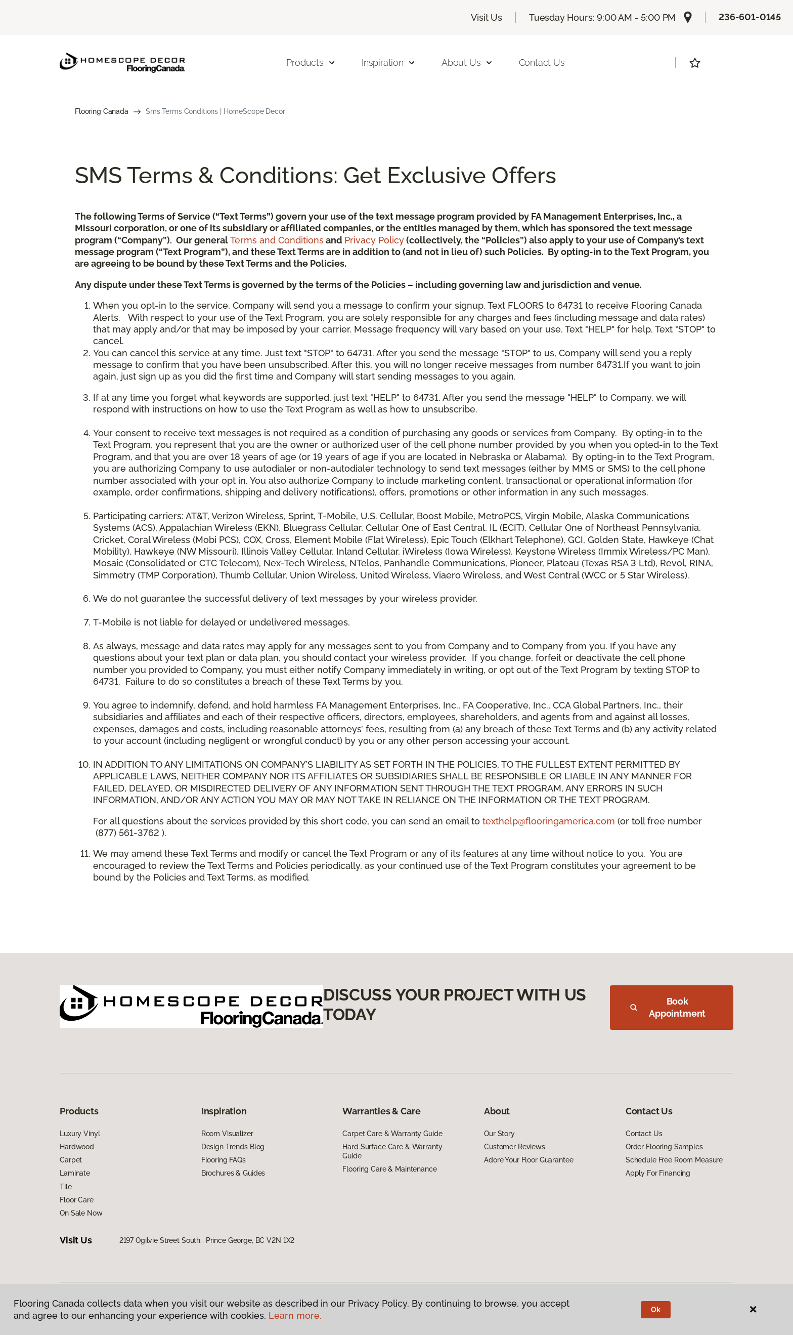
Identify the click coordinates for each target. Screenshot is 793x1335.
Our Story (499, 1134)
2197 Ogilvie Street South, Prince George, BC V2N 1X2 (207, 1240)
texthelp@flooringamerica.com (548, 821)
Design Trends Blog (233, 1147)
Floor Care (77, 1200)
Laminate (75, 1173)
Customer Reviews (514, 1147)
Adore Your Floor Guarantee (528, 1160)
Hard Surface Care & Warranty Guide (392, 1151)
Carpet (71, 1160)
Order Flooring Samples (664, 1147)
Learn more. (295, 1315)
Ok (655, 1310)
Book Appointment (668, 1007)
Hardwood (77, 1147)
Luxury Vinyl (80, 1134)
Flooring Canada (101, 111)
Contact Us (542, 62)
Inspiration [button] (389, 62)
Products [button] (311, 62)
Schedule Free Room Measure (674, 1160)
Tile (65, 1187)
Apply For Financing (658, 1173)
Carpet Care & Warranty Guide (392, 1134)
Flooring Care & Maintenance (389, 1169)
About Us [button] (467, 62)
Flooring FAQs (223, 1160)
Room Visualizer (227, 1134)
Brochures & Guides (233, 1173)
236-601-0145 (750, 17)
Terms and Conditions (277, 240)
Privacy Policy (374, 240)
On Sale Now (81, 1213)
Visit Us (486, 17)
